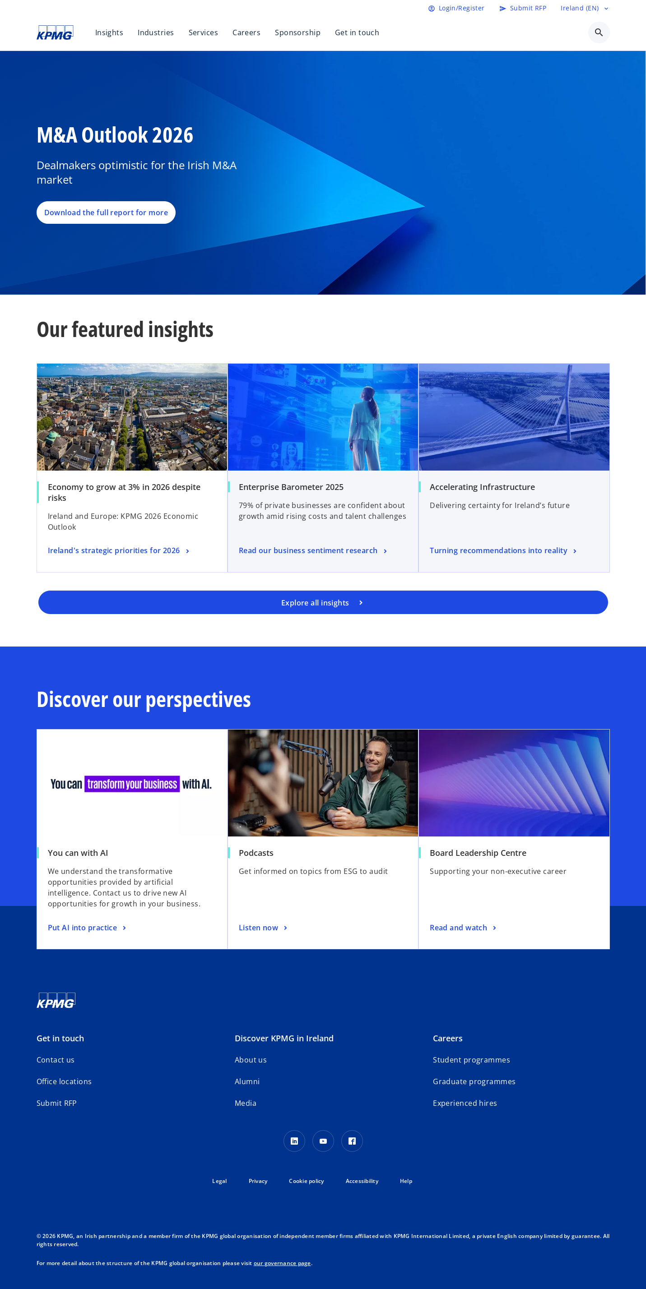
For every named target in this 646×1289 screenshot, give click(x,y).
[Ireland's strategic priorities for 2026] (119, 551)
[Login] (456, 8)
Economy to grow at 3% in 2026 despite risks (124, 492)
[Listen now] (264, 928)
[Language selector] (585, 8)
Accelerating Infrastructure (482, 486)
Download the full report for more (106, 212)
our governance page (282, 1263)
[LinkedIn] (294, 1141)
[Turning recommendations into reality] (504, 551)
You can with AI (78, 852)
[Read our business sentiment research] (314, 551)
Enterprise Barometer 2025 (291, 486)
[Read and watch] (464, 928)
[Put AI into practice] (88, 928)
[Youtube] (323, 1141)
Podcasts (256, 852)
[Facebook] (352, 1141)
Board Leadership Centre (478, 852)
